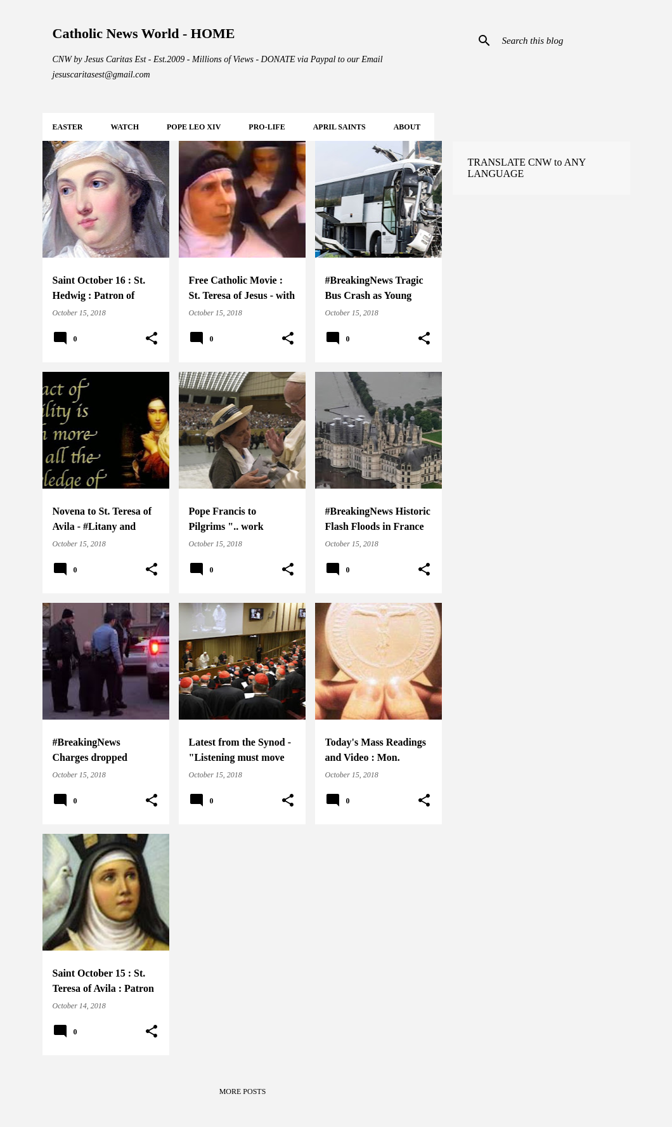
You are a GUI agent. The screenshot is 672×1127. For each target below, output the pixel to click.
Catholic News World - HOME (144, 33)
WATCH (125, 126)
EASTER (68, 126)
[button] (151, 339)
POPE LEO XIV (194, 126)
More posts (242, 1091)
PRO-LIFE (267, 126)
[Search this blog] (563, 40)
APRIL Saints (339, 126)
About (407, 126)
